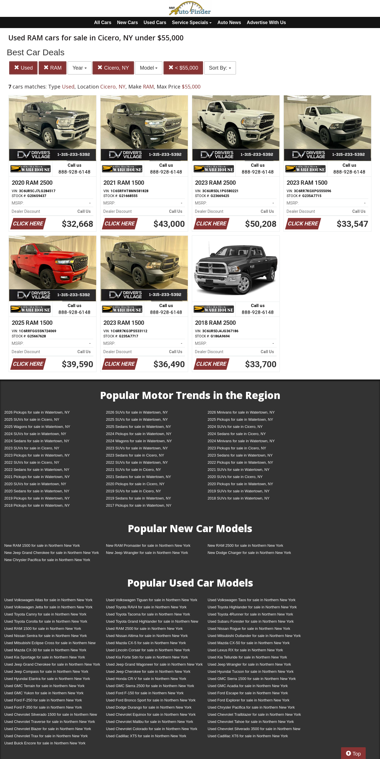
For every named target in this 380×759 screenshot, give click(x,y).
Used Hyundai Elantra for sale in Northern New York (47, 679)
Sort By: (220, 68)
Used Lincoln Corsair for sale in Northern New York (148, 650)
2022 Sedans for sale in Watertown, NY (36, 469)
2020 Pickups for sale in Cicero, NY (135, 484)
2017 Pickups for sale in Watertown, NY (139, 505)
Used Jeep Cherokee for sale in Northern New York (148, 671)
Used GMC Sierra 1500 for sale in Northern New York (252, 679)
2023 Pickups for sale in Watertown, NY (37, 455)
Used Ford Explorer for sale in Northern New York (248, 700)
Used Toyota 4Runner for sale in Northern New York (250, 614)
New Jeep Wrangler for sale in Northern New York (147, 552)
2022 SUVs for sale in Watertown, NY (137, 462)
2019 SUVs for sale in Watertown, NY (238, 491)
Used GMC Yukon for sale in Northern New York (44, 693)
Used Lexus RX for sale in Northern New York (245, 650)
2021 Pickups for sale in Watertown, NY (37, 477)
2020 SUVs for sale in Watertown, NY (35, 484)
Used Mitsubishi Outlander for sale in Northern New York (254, 636)
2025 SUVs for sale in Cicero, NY (31, 419)
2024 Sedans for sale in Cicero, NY (237, 434)
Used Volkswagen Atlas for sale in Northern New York (48, 600)
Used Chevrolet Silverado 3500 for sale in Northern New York (254, 730)
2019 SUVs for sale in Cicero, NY (133, 491)
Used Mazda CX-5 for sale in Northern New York (146, 643)
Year (79, 68)
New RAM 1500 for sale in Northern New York (42, 545)
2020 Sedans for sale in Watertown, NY (36, 491)
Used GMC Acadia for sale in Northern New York (248, 686)
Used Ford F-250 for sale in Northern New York (43, 700)
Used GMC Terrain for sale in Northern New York (44, 686)
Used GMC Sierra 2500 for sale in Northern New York (150, 686)
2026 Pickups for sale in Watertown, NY (37, 412)
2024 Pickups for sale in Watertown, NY (139, 434)
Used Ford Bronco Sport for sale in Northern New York (151, 700)
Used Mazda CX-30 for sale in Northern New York (45, 650)
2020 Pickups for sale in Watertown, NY (240, 484)
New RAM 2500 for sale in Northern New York (245, 545)
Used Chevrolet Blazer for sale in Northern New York (47, 729)
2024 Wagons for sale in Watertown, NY (139, 441)
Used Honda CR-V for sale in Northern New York (146, 679)
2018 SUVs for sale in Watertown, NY (238, 498)
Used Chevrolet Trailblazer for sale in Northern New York (254, 714)
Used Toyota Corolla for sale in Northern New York (45, 621)
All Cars (102, 22)
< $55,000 (183, 68)
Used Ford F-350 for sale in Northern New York (43, 707)
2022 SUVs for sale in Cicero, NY (31, 462)
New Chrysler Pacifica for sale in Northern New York (47, 560)
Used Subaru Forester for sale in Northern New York (251, 621)
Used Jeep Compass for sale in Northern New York (46, 671)
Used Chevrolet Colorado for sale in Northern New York (151, 729)
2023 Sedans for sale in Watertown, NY (240, 455)
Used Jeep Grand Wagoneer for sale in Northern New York (154, 664)
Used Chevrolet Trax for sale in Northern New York (46, 736)
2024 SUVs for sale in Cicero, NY (235, 426)
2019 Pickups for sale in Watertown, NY (37, 498)
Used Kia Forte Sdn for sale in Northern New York (147, 657)
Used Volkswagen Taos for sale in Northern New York (252, 600)
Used (23, 68)
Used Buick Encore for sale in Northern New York (44, 743)
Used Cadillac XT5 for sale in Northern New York (146, 736)
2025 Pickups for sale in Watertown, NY (240, 419)
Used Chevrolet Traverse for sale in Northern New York (49, 721)
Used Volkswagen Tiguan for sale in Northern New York (151, 600)
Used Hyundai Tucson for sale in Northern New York (251, 671)
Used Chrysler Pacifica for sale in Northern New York (251, 707)
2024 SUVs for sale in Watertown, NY (35, 434)
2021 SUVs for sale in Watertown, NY (238, 469)
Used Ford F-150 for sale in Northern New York (145, 693)
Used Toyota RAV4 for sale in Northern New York (146, 607)
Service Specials (192, 22)
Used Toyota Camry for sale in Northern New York (45, 614)
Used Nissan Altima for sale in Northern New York (147, 636)
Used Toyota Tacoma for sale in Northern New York (148, 614)
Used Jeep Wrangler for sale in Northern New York (249, 664)
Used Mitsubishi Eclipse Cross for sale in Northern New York (50, 644)
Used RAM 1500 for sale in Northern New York (42, 628)
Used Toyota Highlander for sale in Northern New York (252, 607)
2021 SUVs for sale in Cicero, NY (133, 469)
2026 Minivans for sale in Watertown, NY (241, 412)
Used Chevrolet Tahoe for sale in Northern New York (251, 721)
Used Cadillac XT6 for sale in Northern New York (248, 736)
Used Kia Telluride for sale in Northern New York (247, 657)
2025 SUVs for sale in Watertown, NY (137, 419)
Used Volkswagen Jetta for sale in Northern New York (48, 607)
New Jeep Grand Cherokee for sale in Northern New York (51, 552)
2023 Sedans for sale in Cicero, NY (135, 455)
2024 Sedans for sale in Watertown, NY (36, 441)
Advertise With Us (266, 22)
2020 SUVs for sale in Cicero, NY (235, 477)
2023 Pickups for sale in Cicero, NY (237, 448)
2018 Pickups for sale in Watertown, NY (37, 505)
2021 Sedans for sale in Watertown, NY (138, 477)
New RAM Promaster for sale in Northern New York (148, 545)
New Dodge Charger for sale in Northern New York (249, 552)
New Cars (127, 22)
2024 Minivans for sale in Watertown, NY (241, 441)
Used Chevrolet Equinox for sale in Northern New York (151, 714)
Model (148, 68)
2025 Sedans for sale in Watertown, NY (138, 426)
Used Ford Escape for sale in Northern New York (248, 693)
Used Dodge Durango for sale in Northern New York (148, 707)
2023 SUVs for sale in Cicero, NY (31, 448)
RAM (53, 68)
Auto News (229, 22)
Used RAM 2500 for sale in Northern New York (144, 628)
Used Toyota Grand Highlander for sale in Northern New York (152, 622)
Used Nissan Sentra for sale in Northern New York (45, 636)
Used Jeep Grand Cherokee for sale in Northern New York (52, 664)
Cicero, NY (113, 68)
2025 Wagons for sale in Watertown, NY (37, 426)
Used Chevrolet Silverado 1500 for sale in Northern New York (50, 715)
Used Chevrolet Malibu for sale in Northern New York (149, 721)
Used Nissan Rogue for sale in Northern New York (249, 628)
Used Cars (155, 22)
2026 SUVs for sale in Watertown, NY (137, 412)
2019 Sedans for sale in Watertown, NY (138, 498)
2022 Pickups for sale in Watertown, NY (240, 462)
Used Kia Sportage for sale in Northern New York (44, 657)
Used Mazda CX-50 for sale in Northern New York (249, 643)
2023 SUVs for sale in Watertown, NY (137, 448)
